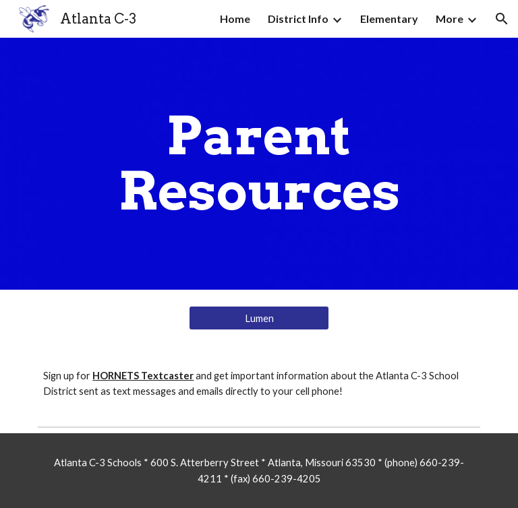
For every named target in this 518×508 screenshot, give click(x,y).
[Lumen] (259, 318)
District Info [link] (298, 18)
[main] (259, 163)
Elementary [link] (389, 18)
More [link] (449, 18)
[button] (502, 19)
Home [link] (235, 18)
